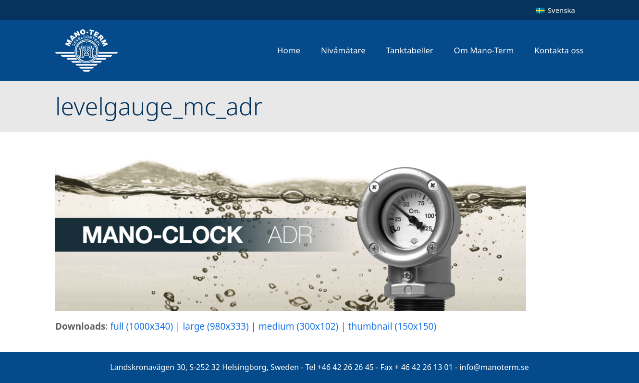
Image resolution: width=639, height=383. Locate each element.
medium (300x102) (298, 326)
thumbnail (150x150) (392, 326)
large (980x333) (215, 326)
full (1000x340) (142, 326)
